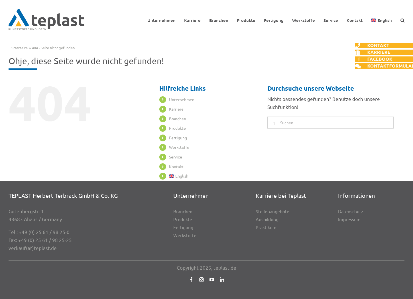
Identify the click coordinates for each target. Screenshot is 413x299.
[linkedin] (222, 279)
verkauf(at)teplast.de (33, 248)
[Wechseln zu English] (381, 19)
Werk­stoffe (179, 147)
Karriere (176, 108)
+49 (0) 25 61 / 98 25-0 (44, 232)
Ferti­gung (178, 137)
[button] (402, 19)
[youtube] (211, 279)
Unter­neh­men (181, 99)
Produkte (177, 128)
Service (175, 156)
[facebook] (191, 279)
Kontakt (176, 166)
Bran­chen (177, 118)
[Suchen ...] (330, 123)
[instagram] (201, 279)
